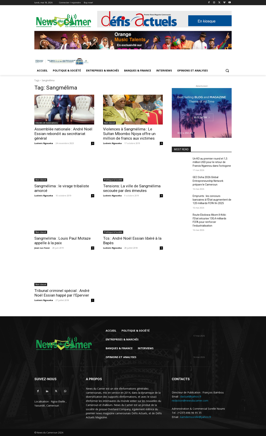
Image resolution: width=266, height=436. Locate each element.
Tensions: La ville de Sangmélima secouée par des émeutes (132, 188)
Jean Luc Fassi (42, 247)
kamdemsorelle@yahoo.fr (195, 417)
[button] (227, 70)
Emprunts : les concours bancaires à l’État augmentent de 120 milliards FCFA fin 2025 (212, 200)
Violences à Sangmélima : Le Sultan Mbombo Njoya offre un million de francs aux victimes (129, 134)
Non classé (109, 123)
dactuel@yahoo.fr (190, 396)
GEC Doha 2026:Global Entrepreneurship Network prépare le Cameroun (208, 181)
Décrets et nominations (46, 123)
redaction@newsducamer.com (190, 400)
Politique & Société (113, 179)
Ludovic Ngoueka (43, 143)
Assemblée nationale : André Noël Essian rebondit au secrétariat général (63, 134)
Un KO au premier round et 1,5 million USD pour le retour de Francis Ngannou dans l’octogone (212, 162)
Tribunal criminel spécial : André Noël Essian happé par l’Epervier (61, 292)
